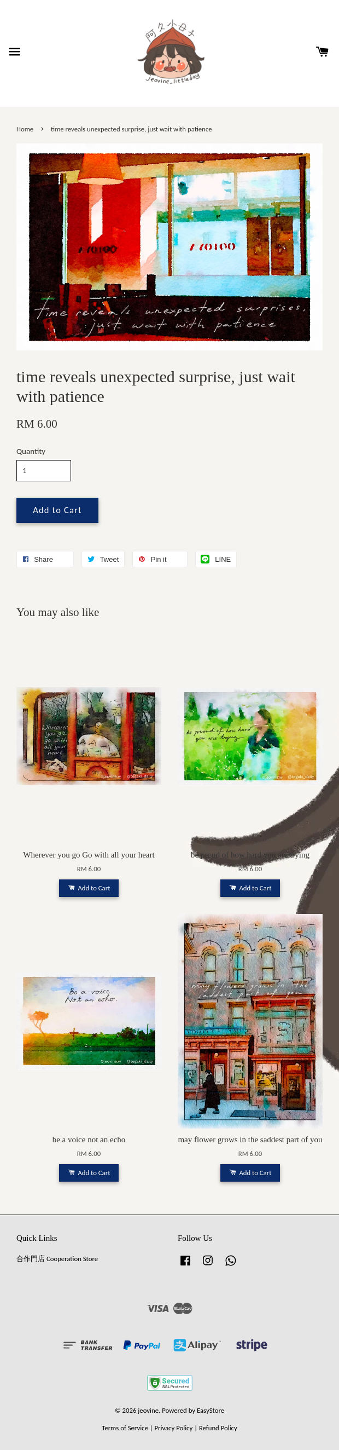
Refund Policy (218, 1428)
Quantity (30, 451)
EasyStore (210, 1410)
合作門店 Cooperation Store (57, 1259)
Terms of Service (125, 1428)
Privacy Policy (173, 1428)
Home (24, 129)
